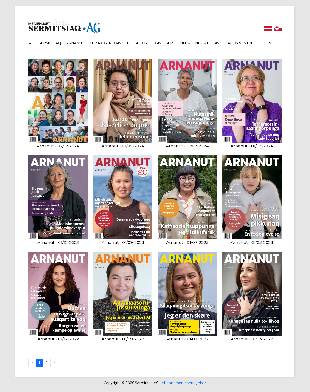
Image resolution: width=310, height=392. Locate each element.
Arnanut (75, 43)
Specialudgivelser (154, 43)
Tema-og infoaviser (110, 43)
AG (31, 43)
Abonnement (241, 43)
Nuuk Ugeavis (209, 43)
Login (265, 43)
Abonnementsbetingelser (184, 383)
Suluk (184, 43)
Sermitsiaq (50, 43)
